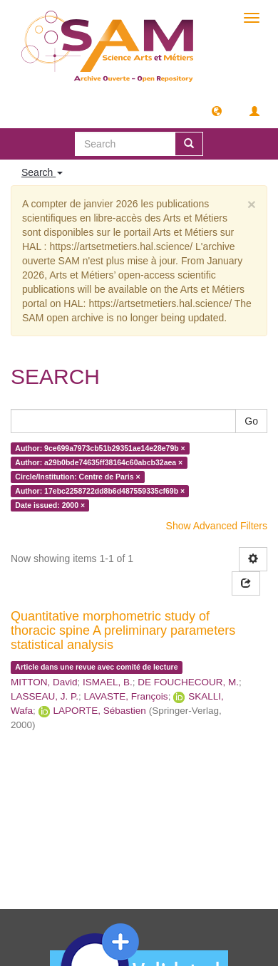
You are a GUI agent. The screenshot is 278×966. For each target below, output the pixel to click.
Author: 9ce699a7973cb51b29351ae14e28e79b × (100, 448)
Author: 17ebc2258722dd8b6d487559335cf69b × (100, 491)
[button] (217, 110)
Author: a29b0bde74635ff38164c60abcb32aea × (98, 462)
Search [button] (42, 172)
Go (251, 421)
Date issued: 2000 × (50, 505)
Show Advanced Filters (216, 525)
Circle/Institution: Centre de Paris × (77, 476)
